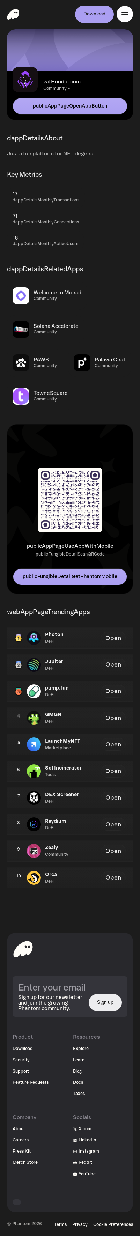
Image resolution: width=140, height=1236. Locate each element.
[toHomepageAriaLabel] (23, 949)
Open (113, 638)
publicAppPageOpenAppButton (70, 106)
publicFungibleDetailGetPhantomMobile (70, 577)
